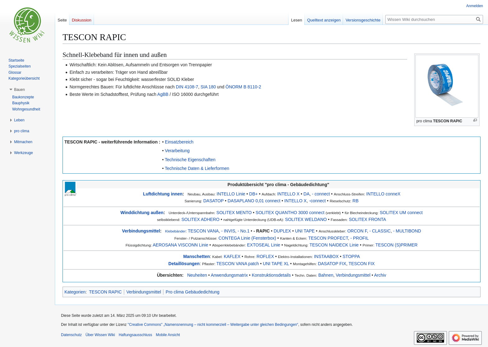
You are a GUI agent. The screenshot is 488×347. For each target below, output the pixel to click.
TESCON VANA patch (237, 263)
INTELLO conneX (383, 193)
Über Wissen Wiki (100, 335)
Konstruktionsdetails (271, 275)
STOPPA (351, 256)
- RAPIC (261, 230)
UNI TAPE (305, 230)
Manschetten (196, 256)
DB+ (253, 193)
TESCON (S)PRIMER (396, 244)
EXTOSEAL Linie (263, 244)
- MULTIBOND (407, 230)
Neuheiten (197, 275)
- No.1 (244, 230)
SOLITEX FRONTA (367, 219)
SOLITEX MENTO (233, 212)
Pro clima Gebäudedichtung (192, 291)
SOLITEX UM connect (401, 212)
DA (306, 193)
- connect (321, 193)
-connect (317, 200)
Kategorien (75, 291)
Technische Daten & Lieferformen (197, 168)
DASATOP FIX (332, 263)
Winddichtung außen (141, 212)
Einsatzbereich (179, 141)
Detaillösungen (183, 263)
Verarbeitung (177, 150)
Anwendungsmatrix (229, 275)
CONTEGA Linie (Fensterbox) (247, 238)
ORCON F (357, 230)
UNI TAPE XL (276, 263)
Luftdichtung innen (163, 193)
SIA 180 (208, 86)
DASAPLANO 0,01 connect (254, 200)
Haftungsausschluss (135, 335)
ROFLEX (265, 256)
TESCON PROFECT (328, 238)
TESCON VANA (203, 230)
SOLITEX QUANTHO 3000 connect (290, 212)
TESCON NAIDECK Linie (334, 244)
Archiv (380, 275)
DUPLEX (282, 230)
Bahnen (325, 275)
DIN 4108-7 (187, 86)
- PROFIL (359, 238)
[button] (19, 89)
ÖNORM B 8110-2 (243, 86)
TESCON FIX (362, 263)
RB (356, 200)
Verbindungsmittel (141, 230)
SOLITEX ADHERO (200, 219)
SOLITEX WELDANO (306, 219)
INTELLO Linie (231, 193)
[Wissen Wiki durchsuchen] (434, 19)
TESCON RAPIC (447, 121)
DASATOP (213, 200)
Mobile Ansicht (168, 335)
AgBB (162, 94)
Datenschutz (71, 335)
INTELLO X (288, 193)
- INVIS (228, 230)
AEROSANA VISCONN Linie (180, 244)
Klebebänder (175, 231)
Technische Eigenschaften (190, 159)
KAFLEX (232, 256)
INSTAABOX (326, 256)
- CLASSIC (380, 230)
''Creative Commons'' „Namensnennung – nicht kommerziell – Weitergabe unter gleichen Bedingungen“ (213, 324)
